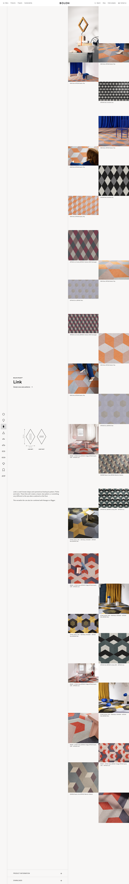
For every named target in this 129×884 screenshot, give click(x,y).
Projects (20, 3)
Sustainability (28, 3)
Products (13, 3)
